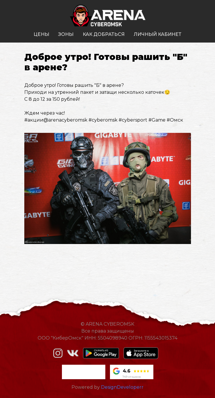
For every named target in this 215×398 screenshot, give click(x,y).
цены (41, 34)
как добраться (104, 34)
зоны (65, 34)
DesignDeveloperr (122, 387)
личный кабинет (157, 34)
